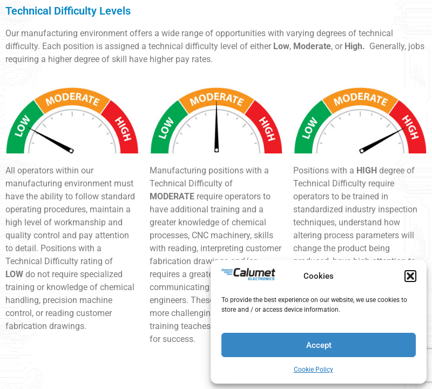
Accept (319, 345)
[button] (410, 276)
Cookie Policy (313, 369)
